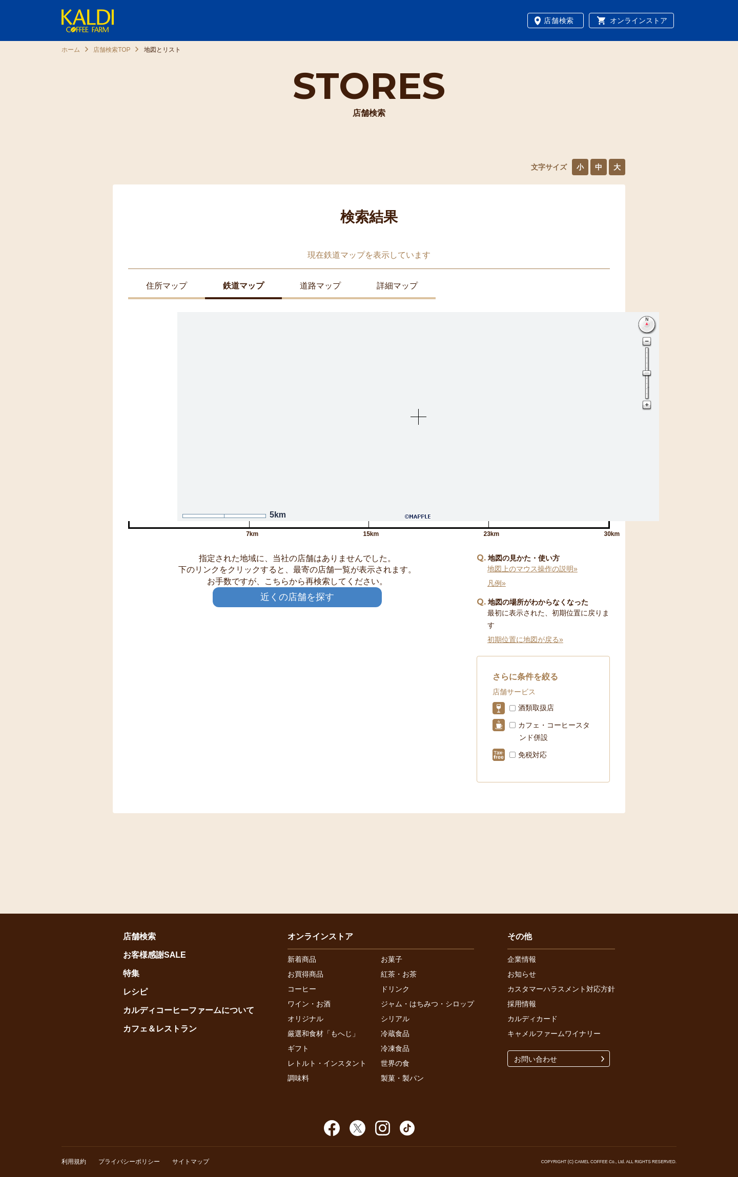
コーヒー (302, 989)
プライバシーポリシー (129, 1161)
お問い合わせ (535, 1059)
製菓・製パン (402, 1078)
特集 (131, 973)
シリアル (395, 1019)
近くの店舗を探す (297, 597)
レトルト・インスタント (327, 1063)
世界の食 (395, 1063)
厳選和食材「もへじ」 (323, 1033)
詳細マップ (397, 285)
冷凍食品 (395, 1048)
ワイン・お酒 (309, 1004)
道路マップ (320, 285)
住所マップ (166, 285)
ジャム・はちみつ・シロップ (427, 1004)
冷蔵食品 (395, 1033)
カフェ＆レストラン (160, 1028)
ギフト (298, 1048)
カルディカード (532, 1018)
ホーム (70, 49)
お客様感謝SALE (154, 955)
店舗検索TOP (111, 49)
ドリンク (395, 989)
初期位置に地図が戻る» (525, 639)
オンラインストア (638, 20)
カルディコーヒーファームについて (188, 1010)
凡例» (496, 583)
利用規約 (73, 1161)
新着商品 (302, 959)
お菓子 (391, 959)
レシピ (135, 991)
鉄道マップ (243, 285)
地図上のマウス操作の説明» (532, 569)
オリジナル (305, 1019)
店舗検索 (559, 20)
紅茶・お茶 (399, 974)
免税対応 (532, 755)
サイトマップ (190, 1161)
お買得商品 (305, 974)
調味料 (298, 1078)
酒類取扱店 (536, 708)
